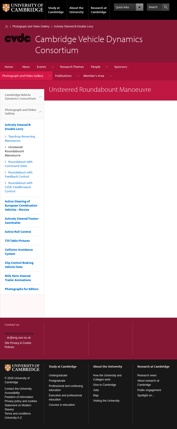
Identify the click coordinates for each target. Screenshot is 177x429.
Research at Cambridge (99, 10)
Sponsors (120, 67)
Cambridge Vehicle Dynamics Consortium (20, 98)
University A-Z (13, 417)
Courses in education (62, 404)
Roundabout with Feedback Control (18, 174)
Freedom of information (19, 397)
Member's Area (93, 76)
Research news (146, 375)
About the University (76, 10)
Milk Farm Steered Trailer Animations (18, 278)
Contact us (12, 324)
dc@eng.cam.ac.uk (19, 337)
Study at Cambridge (56, 10)
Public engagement (149, 390)
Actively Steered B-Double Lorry (73, 26)
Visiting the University (106, 400)
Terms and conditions (18, 413)
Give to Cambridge (104, 384)
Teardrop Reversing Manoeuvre (20, 138)
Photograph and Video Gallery (31, 26)
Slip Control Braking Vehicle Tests (19, 265)
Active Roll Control (18, 232)
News (26, 67)
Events (41, 67)
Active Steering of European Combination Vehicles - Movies (21, 205)
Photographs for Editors (21, 289)
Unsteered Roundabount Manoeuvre (14, 151)
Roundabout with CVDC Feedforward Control (18, 187)
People (95, 67)
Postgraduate (57, 380)
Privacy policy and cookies (21, 401)
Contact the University (18, 388)
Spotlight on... (145, 395)
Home (7, 26)
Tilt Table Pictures (17, 241)
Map (95, 395)
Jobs (96, 390)
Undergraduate (58, 375)
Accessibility (12, 392)
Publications (63, 76)
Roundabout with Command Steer (18, 164)
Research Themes (72, 67)
